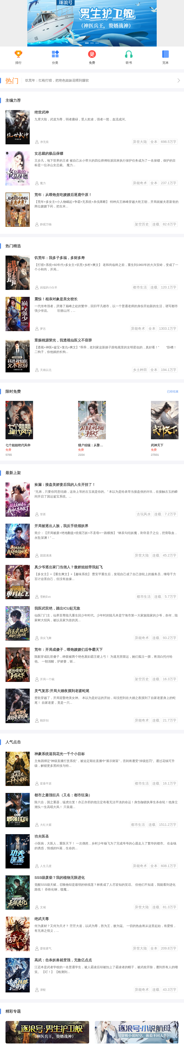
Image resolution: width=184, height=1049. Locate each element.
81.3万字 (170, 907)
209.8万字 (169, 948)
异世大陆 (140, 141)
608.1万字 (169, 866)
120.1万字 (169, 287)
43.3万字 (170, 989)
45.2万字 (170, 555)
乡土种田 (140, 369)
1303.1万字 (168, 328)
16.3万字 (170, 679)
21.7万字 (170, 720)
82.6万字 (170, 224)
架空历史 (142, 224)
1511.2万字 (168, 824)
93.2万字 (170, 638)
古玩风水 (144, 514)
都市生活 (140, 287)
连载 (155, 224)
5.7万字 (171, 596)
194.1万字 (169, 369)
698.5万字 (169, 141)
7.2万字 (171, 514)
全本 (153, 141)
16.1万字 (170, 783)
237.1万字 (169, 183)
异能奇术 (140, 183)
